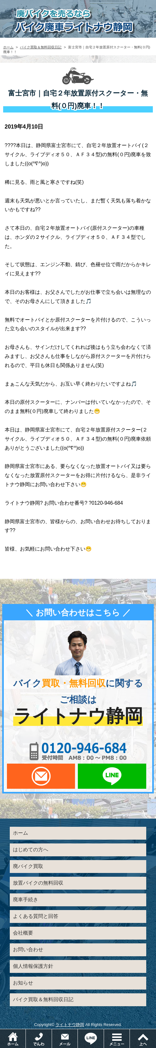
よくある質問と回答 (35, 916)
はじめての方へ (30, 849)
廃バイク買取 (28, 866)
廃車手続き (25, 899)
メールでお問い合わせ (41, 776)
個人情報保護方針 (33, 966)
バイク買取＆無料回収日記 (40, 47)
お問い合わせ (28, 949)
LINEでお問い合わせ (112, 776)
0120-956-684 (78, 751)
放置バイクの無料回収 (38, 883)
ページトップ (143, 1038)
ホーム (8, 47)
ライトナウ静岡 (69, 1024)
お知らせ (23, 982)
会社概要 (23, 933)
